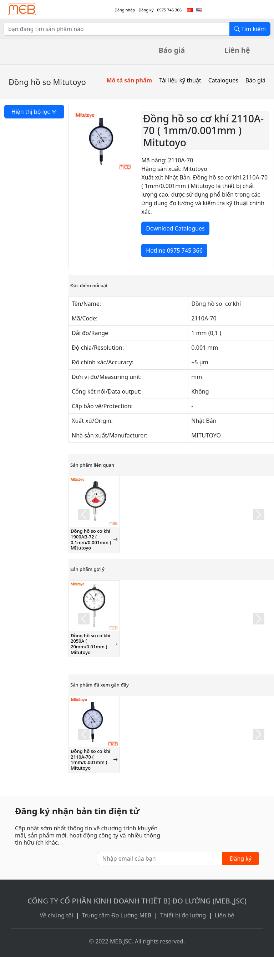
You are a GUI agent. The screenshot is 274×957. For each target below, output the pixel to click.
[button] (83, 514)
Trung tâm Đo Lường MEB (117, 915)
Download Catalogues (175, 228)
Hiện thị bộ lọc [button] (34, 112)
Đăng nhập (125, 9)
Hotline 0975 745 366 (174, 250)
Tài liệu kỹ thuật (180, 80)
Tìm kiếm (250, 29)
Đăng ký (145, 9)
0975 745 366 (169, 9)
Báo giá (172, 50)
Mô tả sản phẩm (129, 80)
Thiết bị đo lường (183, 915)
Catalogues (223, 80)
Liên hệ (237, 50)
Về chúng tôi (56, 915)
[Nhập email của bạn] (160, 858)
